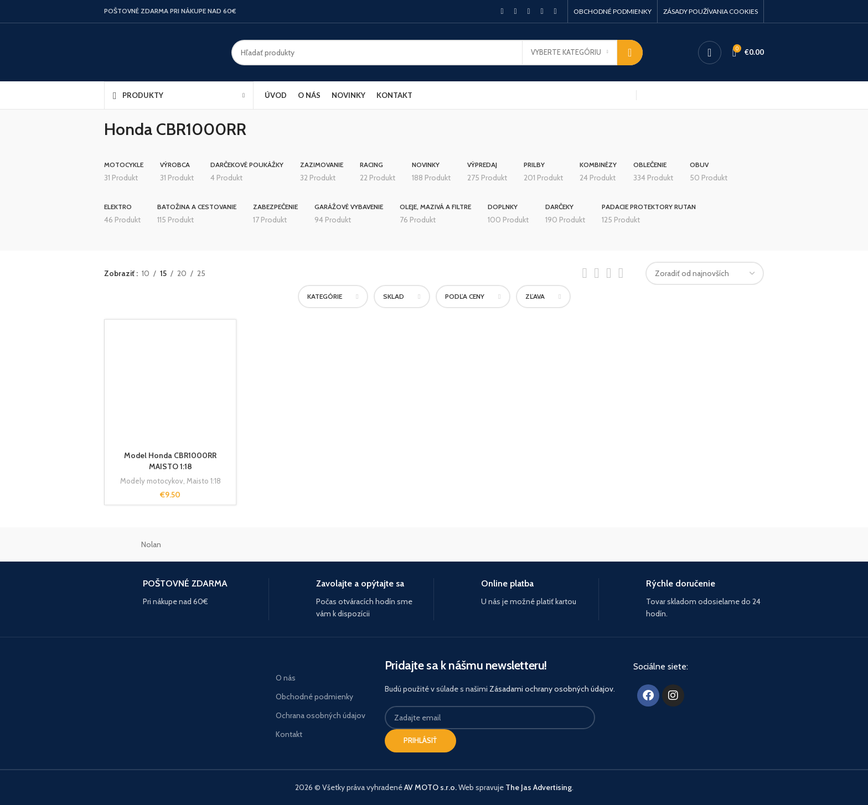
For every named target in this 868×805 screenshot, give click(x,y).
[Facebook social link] (502, 11)
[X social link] (515, 11)
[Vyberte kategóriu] (569, 52)
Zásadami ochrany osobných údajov (551, 689)
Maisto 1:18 (204, 480)
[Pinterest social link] (528, 11)
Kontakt (289, 734)
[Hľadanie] (437, 52)
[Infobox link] (182, 592)
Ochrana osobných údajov (320, 715)
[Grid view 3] (608, 273)
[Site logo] (159, 51)
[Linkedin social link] (542, 11)
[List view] (584, 273)
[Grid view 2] (596, 273)
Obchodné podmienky (314, 697)
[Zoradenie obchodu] (704, 273)
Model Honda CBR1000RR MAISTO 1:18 (170, 460)
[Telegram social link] (555, 11)
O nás (286, 678)
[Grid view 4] (620, 273)
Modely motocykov (151, 480)
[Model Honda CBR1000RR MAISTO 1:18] (170, 385)
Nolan (151, 544)
